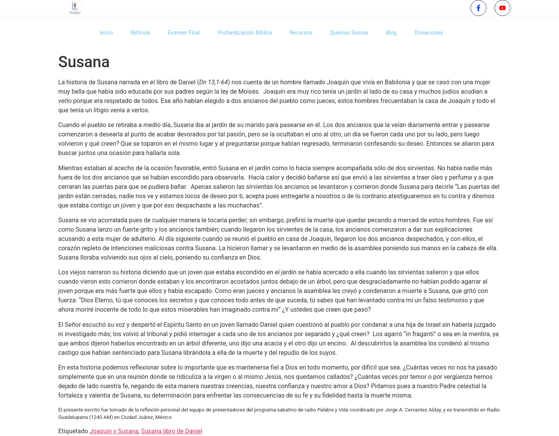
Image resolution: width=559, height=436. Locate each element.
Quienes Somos (350, 33)
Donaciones (432, 33)
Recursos (300, 33)
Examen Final (180, 33)
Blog (394, 33)
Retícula (134, 33)
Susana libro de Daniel (172, 431)
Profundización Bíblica (242, 33)
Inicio (99, 33)
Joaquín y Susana (114, 431)
